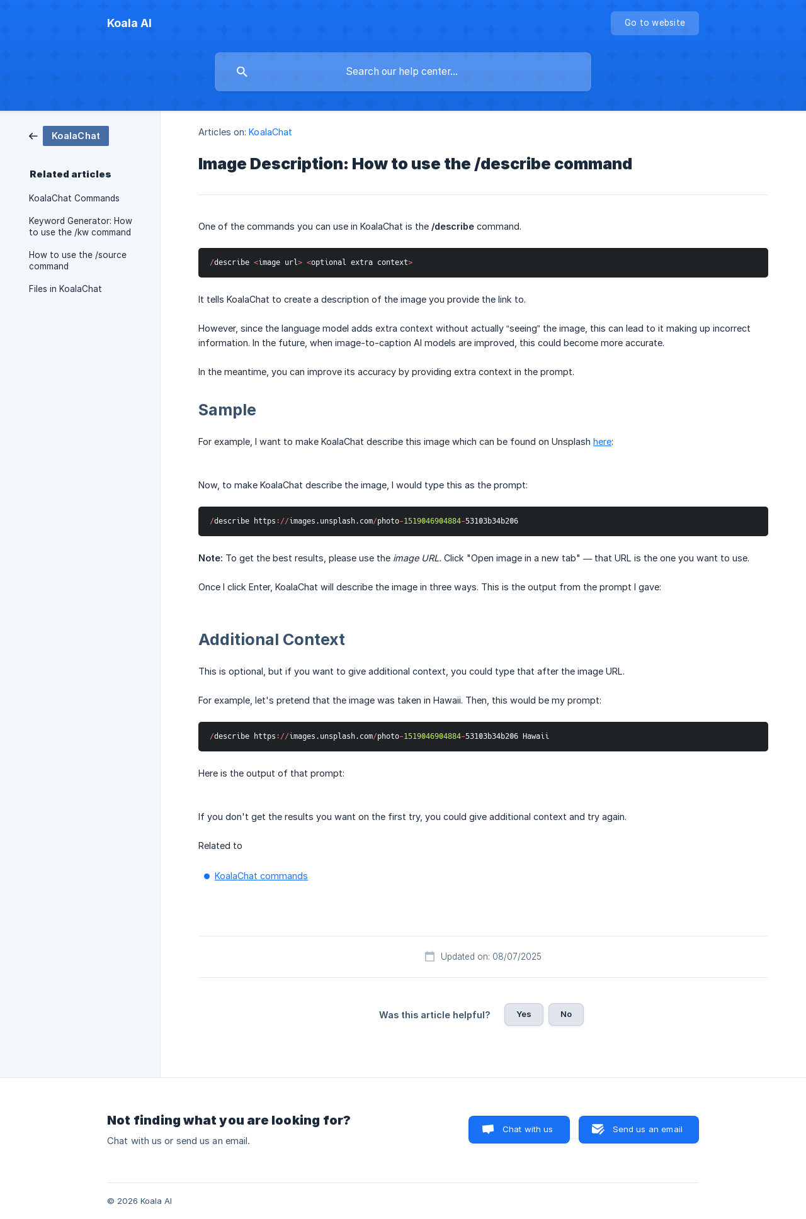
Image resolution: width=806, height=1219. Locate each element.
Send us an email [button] (648, 1129)
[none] (129, 23)
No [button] (566, 1014)
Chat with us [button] (527, 1129)
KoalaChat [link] (270, 131)
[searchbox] (403, 71)
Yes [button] (523, 1014)
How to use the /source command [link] (78, 260)
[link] (69, 135)
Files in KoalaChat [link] (65, 289)
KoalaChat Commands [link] (74, 198)
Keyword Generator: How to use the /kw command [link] (80, 226)
